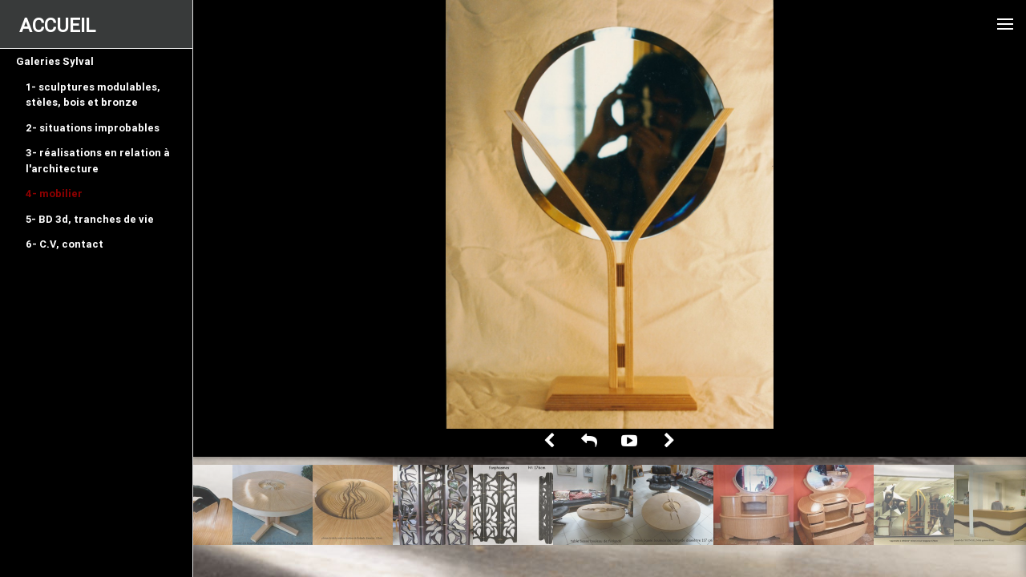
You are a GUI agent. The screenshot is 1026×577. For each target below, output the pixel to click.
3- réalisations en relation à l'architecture (98, 161)
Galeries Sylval (55, 61)
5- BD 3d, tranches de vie (90, 219)
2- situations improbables (93, 128)
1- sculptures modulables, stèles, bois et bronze (93, 95)
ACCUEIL (57, 25)
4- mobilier (54, 193)
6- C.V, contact (64, 244)
